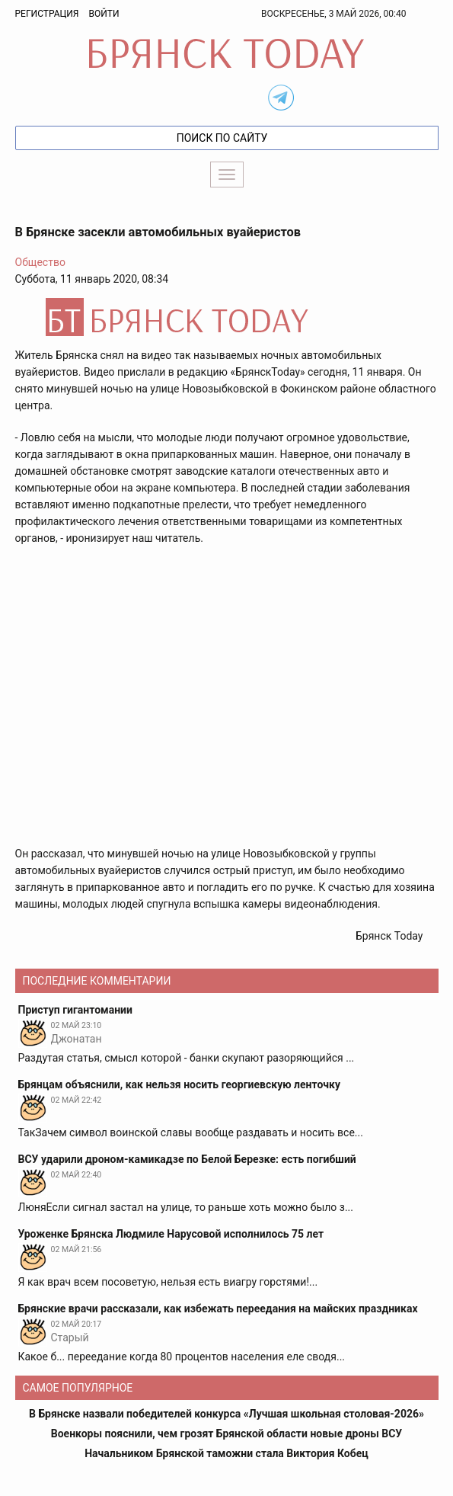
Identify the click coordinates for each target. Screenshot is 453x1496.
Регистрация (47, 13)
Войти (103, 13)
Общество (40, 262)
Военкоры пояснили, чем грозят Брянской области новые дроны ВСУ (226, 1433)
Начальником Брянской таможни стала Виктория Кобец (226, 1453)
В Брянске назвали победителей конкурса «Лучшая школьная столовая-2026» (226, 1414)
